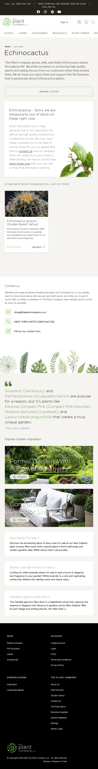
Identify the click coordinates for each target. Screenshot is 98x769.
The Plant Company (15, 22)
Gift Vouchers (13, 648)
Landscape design (15, 689)
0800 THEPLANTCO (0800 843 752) (34, 321)
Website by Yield (59, 761)
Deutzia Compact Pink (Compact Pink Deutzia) (47, 406)
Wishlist (38, 247)
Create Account (58, 642)
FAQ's (53, 653)
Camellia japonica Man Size (30, 596)
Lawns (23, 32)
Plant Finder (80, 32)
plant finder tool (19, 163)
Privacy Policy (57, 664)
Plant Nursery (57, 689)
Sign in (64, 22)
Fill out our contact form (27, 331)
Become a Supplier (59, 711)
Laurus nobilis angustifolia (28, 417)
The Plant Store (58, 706)
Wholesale (60, 32)
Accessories (40, 32)
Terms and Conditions (61, 659)
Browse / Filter (49, 91)
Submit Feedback (59, 717)
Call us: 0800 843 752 (18, 3)
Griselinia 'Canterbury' (25, 391)
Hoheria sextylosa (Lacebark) (31, 412)
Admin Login (57, 728)
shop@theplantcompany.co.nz (30, 312)
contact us (25, 151)
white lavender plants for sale (32, 567)
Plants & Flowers (15, 642)
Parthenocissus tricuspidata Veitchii (37, 396)
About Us (55, 684)
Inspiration (12, 684)
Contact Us (56, 700)
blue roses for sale (24, 538)
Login (53, 648)
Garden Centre (57, 695)
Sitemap (54, 722)
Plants (9, 32)
